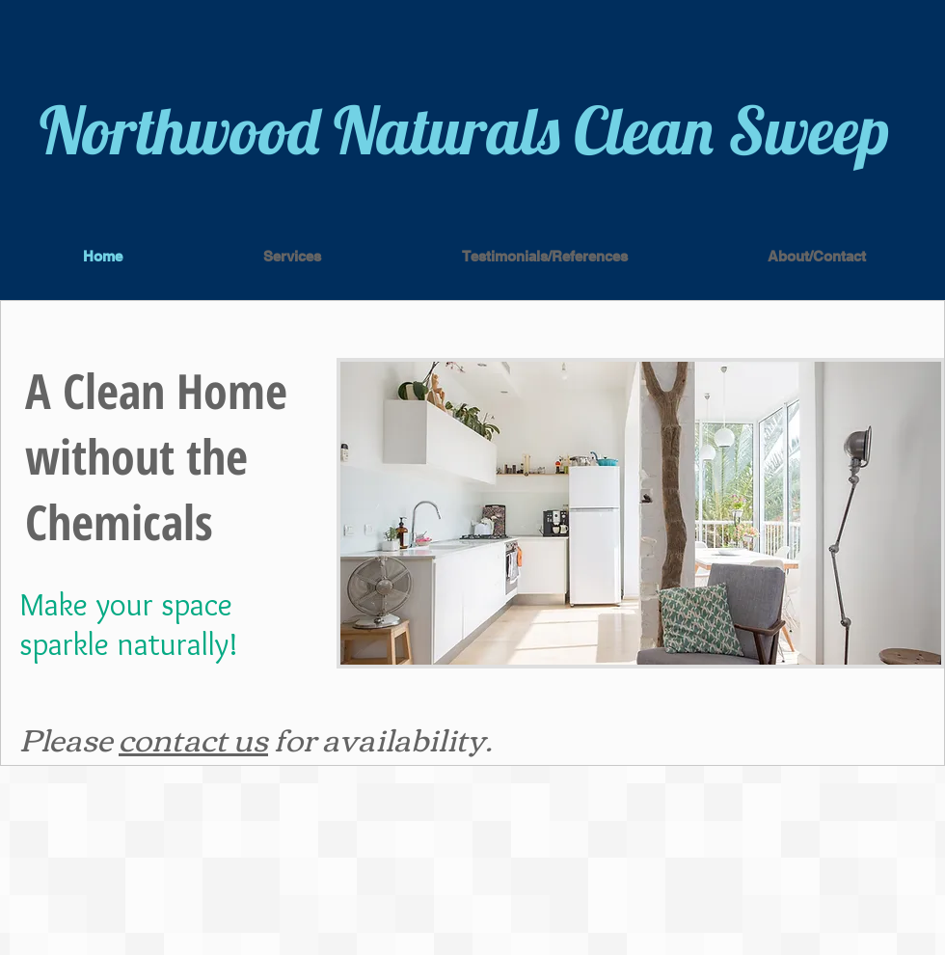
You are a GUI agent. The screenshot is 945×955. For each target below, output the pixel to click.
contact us (193, 737)
